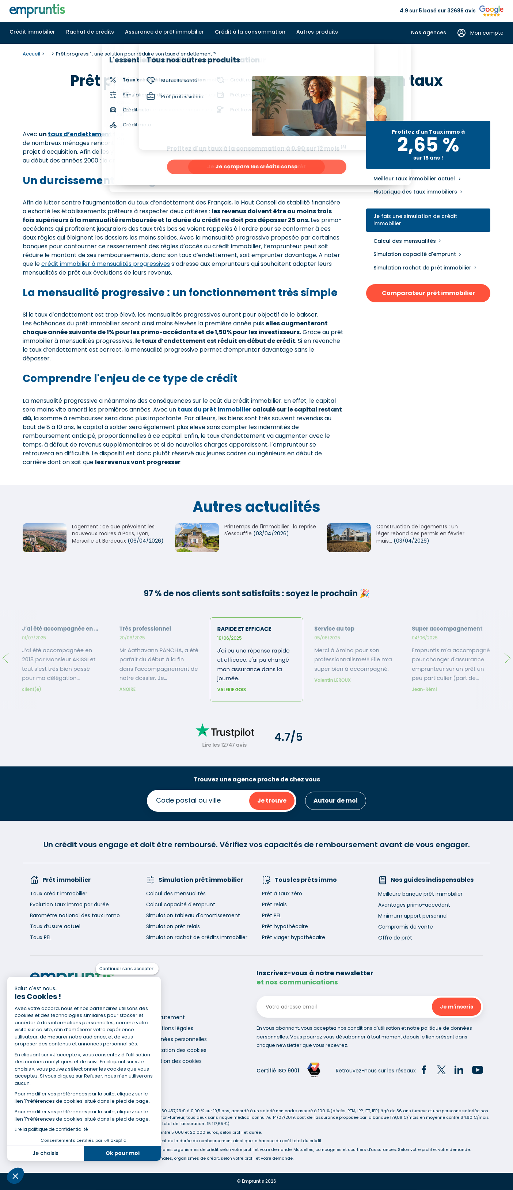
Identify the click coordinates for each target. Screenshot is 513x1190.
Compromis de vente (405, 926)
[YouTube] (477, 1071)
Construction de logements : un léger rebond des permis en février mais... (420, 533)
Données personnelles (179, 1039)
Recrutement (168, 1017)
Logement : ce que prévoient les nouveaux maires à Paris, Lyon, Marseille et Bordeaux (113, 533)
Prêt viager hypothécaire (293, 937)
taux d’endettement (80, 134)
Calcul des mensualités (404, 241)
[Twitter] (441, 1070)
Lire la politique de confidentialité (51, 1129)
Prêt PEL (271, 915)
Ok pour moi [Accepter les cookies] (123, 1153)
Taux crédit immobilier (58, 893)
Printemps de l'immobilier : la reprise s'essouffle (270, 530)
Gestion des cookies (176, 1061)
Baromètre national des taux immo (75, 915)
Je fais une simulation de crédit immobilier (415, 220)
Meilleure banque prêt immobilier (420, 894)
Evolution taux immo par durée (69, 904)
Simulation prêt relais (173, 926)
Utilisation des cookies (178, 1050)
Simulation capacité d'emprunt (414, 254)
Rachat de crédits (90, 31)
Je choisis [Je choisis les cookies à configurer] (45, 1153)
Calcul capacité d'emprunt (180, 904)
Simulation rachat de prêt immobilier (422, 267)
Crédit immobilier (32, 31)
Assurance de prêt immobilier (164, 31)
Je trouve (271, 800)
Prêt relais (274, 904)
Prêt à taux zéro (282, 893)
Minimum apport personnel (413, 915)
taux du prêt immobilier (214, 409)
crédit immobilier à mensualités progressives (105, 264)
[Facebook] (423, 1070)
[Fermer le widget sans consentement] (127, 969)
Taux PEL (41, 937)
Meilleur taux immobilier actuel (414, 178)
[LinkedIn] (459, 1070)
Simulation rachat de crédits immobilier (196, 937)
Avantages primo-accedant (414, 904)
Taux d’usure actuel (55, 926)
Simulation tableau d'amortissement (193, 915)
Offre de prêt (395, 937)
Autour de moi (336, 800)
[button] (15, 1176)
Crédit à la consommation (250, 31)
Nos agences (428, 32)
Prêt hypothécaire (285, 926)
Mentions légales (172, 1028)
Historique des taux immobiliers (415, 191)
